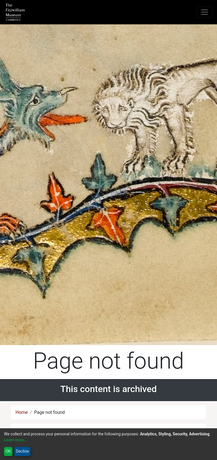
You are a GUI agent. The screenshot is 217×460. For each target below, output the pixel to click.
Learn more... (15, 440)
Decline (22, 451)
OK (8, 451)
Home (22, 412)
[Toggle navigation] (204, 12)
